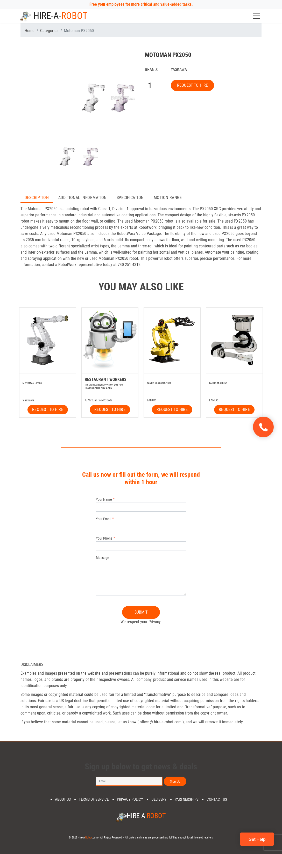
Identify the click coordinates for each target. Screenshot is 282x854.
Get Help (257, 839)
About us (63, 799)
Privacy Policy (130, 799)
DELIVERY (158, 799)
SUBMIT (141, 612)
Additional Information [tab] (82, 197)
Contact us (217, 799)
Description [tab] (37, 197)
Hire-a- (54, 16)
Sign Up (175, 781)
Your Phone (104, 538)
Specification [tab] (130, 197)
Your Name (104, 499)
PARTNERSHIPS (187, 799)
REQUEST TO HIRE (192, 85)
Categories (49, 30)
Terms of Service (94, 799)
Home (29, 30)
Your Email (103, 519)
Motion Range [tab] (168, 197)
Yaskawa (179, 69)
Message (102, 558)
